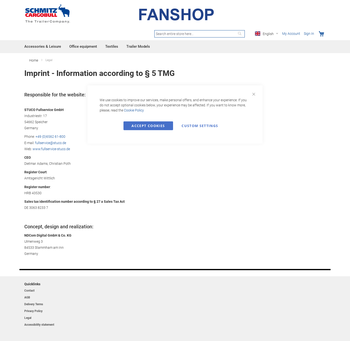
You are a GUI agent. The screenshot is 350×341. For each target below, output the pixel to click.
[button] (267, 34)
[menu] (175, 46)
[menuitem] (42, 46)
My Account (291, 34)
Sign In (309, 34)
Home (34, 60)
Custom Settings (200, 125)
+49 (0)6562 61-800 (50, 136)
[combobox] (199, 33)
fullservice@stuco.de (50, 143)
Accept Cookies (148, 125)
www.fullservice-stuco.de (51, 149)
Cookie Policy (134, 110)
